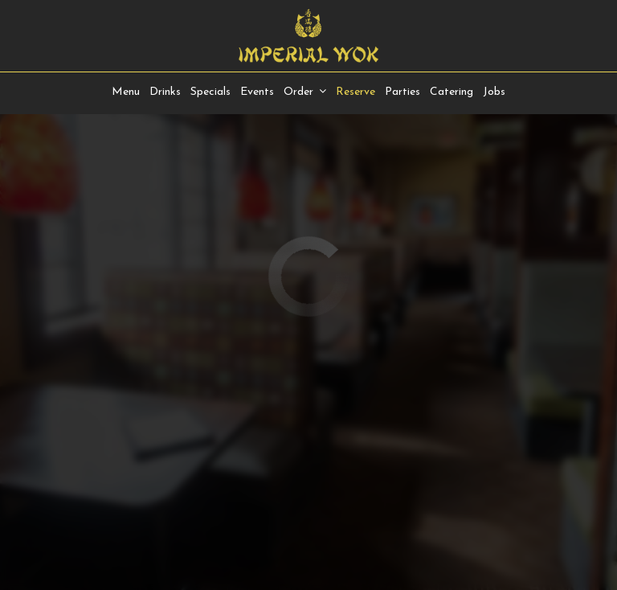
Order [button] (305, 91)
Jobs (494, 92)
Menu (126, 92)
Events (257, 92)
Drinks (165, 92)
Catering (451, 92)
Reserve (355, 92)
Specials (210, 92)
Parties (402, 92)
